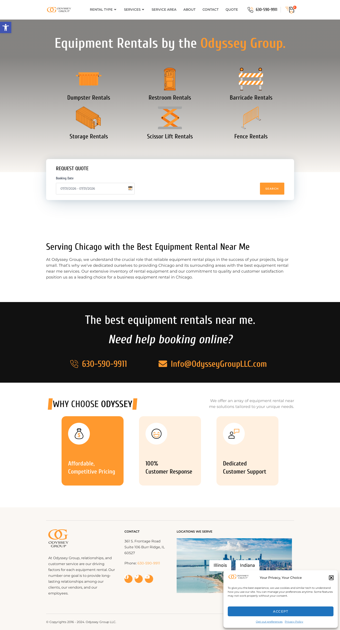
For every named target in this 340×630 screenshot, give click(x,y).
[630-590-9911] (250, 10)
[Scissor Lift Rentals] (170, 119)
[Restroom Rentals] (170, 79)
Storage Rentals (89, 137)
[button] (5, 27)
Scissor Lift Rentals (170, 137)
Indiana (247, 565)
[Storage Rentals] (89, 119)
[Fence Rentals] (251, 119)
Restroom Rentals (170, 98)
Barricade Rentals (251, 98)
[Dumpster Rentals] (89, 79)
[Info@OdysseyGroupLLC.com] (163, 364)
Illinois (220, 565)
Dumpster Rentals (88, 98)
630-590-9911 (266, 9)
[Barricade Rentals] (251, 79)
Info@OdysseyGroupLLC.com (219, 364)
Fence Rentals (251, 137)
